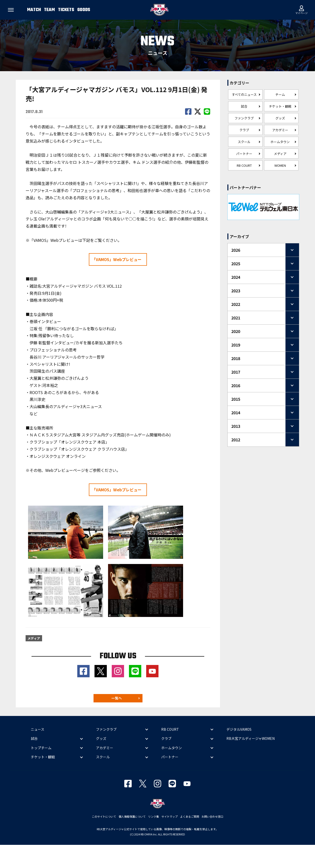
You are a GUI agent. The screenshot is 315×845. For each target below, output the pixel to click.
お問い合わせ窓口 (212, 817)
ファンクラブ (244, 118)
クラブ (244, 130)
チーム (280, 94)
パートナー (244, 153)
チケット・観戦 (280, 106)
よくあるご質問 (189, 817)
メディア (280, 153)
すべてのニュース (244, 94)
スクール (244, 141)
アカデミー (280, 130)
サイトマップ (169, 817)
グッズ (280, 118)
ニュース (37, 729)
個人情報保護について (132, 817)
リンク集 (153, 817)
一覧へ (116, 698)
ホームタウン (280, 141)
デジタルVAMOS (239, 729)
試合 (244, 106)
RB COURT (244, 165)
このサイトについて (104, 817)
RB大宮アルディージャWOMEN (250, 738)
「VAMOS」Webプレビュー (117, 259)
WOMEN (280, 165)
